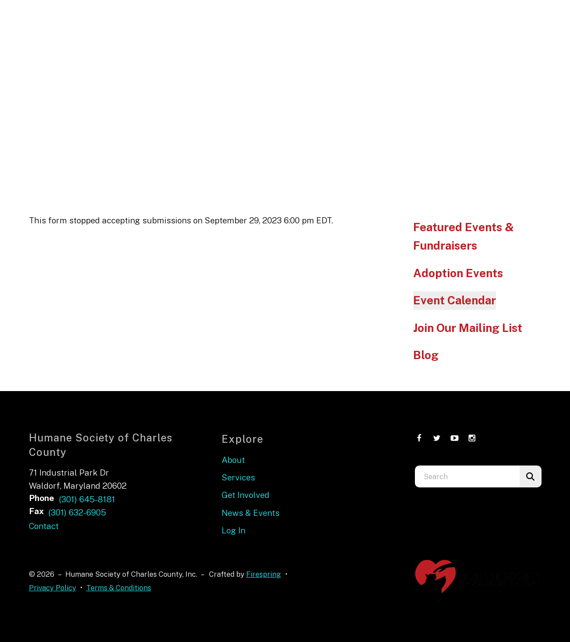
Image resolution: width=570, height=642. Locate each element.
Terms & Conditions (118, 587)
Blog (426, 355)
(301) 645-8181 (87, 499)
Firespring (263, 574)
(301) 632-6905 (77, 512)
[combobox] (467, 476)
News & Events (251, 513)
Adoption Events (458, 273)
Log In (233, 530)
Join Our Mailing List (467, 328)
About (233, 460)
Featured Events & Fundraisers (463, 236)
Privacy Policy (52, 587)
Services (238, 477)
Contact (44, 526)
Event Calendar (454, 300)
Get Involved (245, 495)
